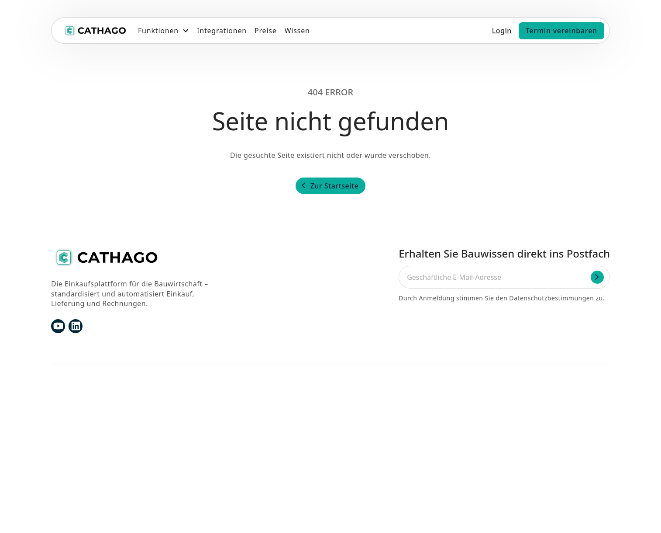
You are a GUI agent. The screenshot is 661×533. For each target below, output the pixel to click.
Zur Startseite (334, 186)
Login (502, 30)
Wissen (297, 30)
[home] (94, 30)
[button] (163, 30)
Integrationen (222, 30)
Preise (266, 30)
